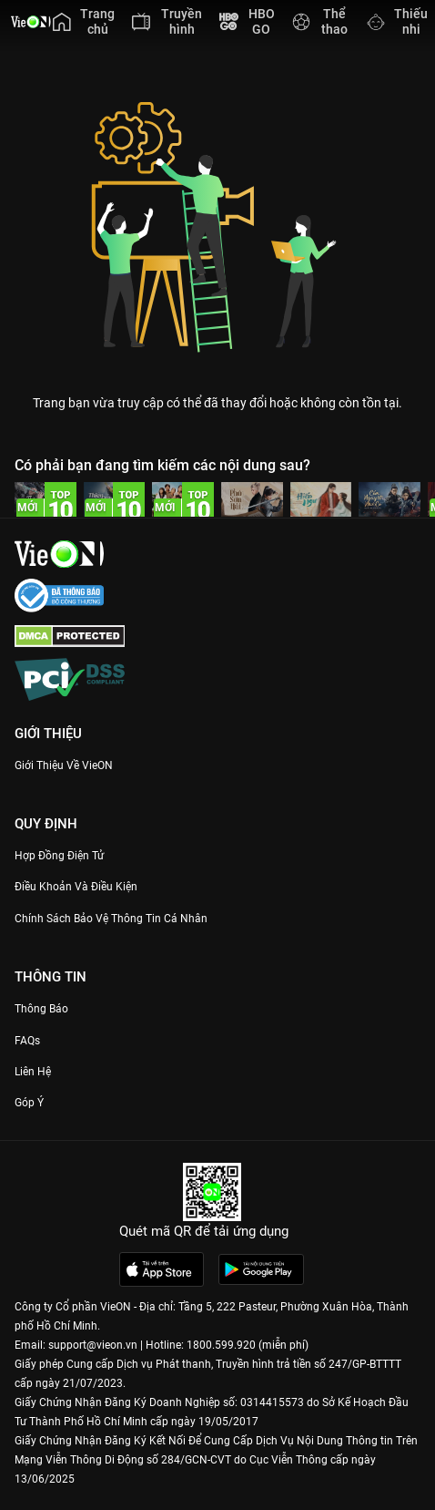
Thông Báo (41, 1008)
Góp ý (29, 1102)
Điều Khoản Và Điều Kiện (76, 886)
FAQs (27, 1040)
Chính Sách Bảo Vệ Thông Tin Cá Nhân (111, 918)
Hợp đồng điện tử (59, 855)
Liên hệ (33, 1071)
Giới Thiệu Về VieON (64, 765)
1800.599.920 (221, 1345)
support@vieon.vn (92, 1345)
